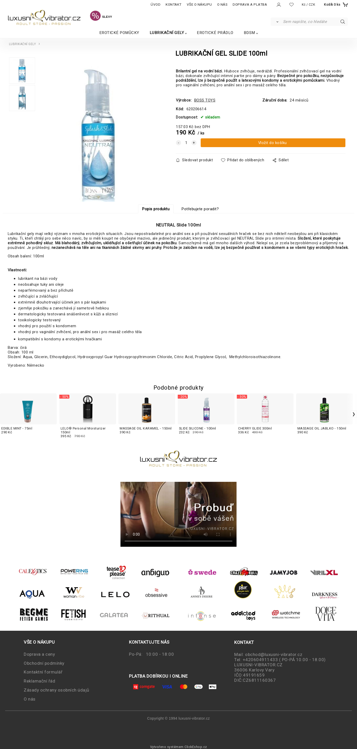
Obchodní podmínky (44, 663)
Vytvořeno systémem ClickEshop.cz (178, 747)
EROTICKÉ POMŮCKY (119, 32)
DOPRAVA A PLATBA (250, 4)
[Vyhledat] (276, 22)
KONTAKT (174, 4)
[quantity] (186, 142)
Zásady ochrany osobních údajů (56, 690)
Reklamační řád (39, 681)
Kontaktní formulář (43, 672)
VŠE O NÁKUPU (199, 4)
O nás (30, 699)
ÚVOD (155, 4)
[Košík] (335, 5)
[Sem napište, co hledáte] (315, 22)
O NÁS (222, 4)
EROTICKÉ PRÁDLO (215, 32)
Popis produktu (155, 209)
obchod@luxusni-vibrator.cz (273, 654)
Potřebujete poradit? (200, 209)
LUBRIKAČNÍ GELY (167, 32)
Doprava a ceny (39, 654)
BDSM (249, 32)
